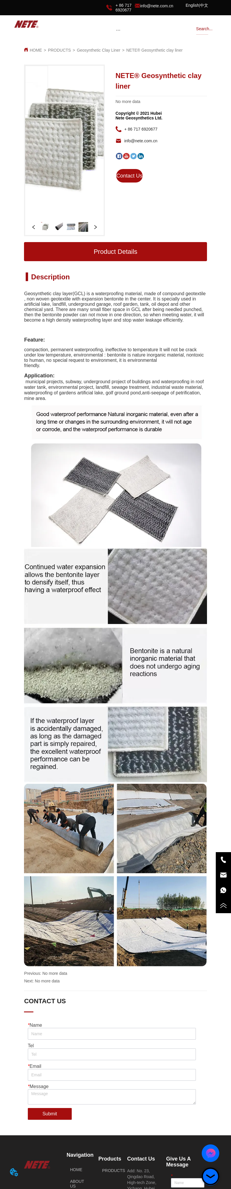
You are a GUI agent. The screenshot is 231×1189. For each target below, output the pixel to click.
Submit (49, 1113)
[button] (118, 30)
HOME (36, 50)
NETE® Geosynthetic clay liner (154, 50)
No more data (54, 973)
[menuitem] (118, 30)
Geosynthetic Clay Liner (98, 50)
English (192, 5)
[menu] (118, 30)
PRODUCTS (59, 50)
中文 (204, 5)
